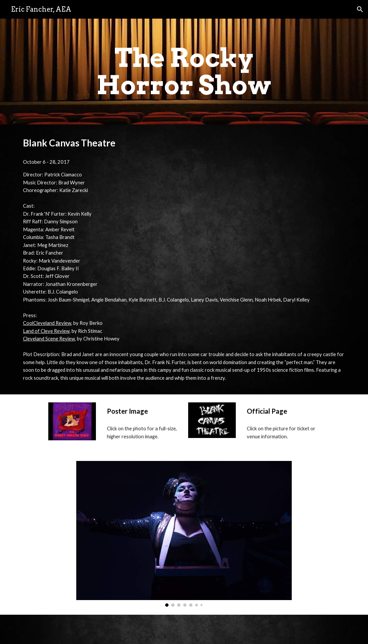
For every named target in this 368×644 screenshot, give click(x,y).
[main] (184, 71)
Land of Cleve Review (46, 331)
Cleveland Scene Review (49, 338)
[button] (360, 9)
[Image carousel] (184, 534)
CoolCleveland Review (47, 323)
